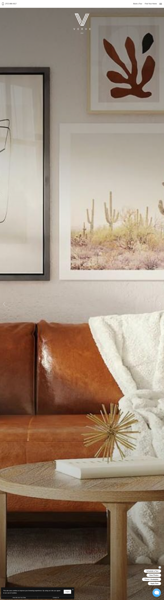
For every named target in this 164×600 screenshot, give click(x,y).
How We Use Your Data (19, 597)
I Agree (67, 591)
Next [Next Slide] (160, 304)
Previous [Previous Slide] (4, 304)
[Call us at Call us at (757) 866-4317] (9, 4)
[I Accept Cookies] (72, 589)
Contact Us (56, 597)
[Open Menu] (160, 4)
